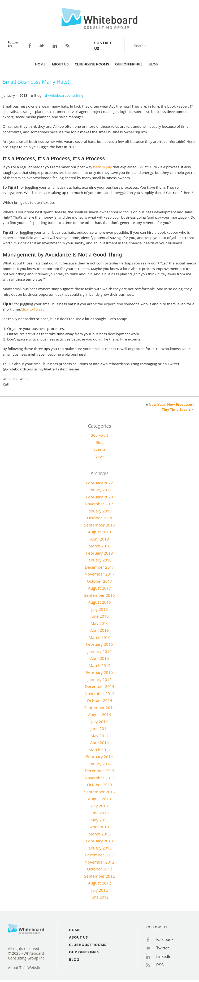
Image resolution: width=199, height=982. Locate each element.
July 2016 (99, 609)
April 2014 (99, 742)
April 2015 (99, 658)
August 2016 (99, 602)
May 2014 (99, 735)
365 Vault (99, 435)
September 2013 (99, 791)
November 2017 (99, 574)
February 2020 (99, 496)
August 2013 (99, 798)
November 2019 (99, 503)
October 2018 (99, 517)
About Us (59, 64)
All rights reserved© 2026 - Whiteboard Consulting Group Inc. (26, 953)
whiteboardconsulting (65, 95)
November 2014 (99, 693)
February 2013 (99, 840)
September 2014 (99, 707)
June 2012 (99, 897)
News (99, 456)
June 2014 (99, 728)
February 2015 (99, 672)
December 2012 (99, 854)
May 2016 (99, 623)
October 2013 (99, 784)
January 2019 (100, 511)
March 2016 (100, 637)
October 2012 (99, 869)
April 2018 (99, 539)
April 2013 (99, 826)
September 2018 (99, 525)
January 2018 (100, 560)
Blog (153, 64)
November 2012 (99, 862)
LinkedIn (55, 45)
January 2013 (100, 848)
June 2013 (99, 812)
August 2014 (99, 714)
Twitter (41, 45)
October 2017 (99, 581)
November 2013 (99, 777)
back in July (102, 167)
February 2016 (99, 644)
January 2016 (100, 651)
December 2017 (99, 567)
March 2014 (100, 749)
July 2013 (99, 805)
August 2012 (99, 883)
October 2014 (99, 700)
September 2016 (99, 595)
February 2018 (99, 553)
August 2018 (99, 531)
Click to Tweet (32, 309)
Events (99, 449)
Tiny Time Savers (176, 409)
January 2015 (100, 679)
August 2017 (99, 588)
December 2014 (99, 686)
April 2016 (99, 630)
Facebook (30, 45)
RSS (68, 45)
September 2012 (99, 876)
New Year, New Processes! (171, 404)
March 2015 (100, 665)
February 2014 (99, 756)
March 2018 (100, 545)
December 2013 (99, 770)
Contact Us (103, 45)
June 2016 (99, 616)
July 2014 (99, 721)
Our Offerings (128, 64)
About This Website (24, 967)
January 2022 (100, 489)
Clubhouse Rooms (92, 64)
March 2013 (100, 834)
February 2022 (99, 482)
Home (40, 64)
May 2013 (99, 819)
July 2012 (99, 890)
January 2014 (100, 763)
